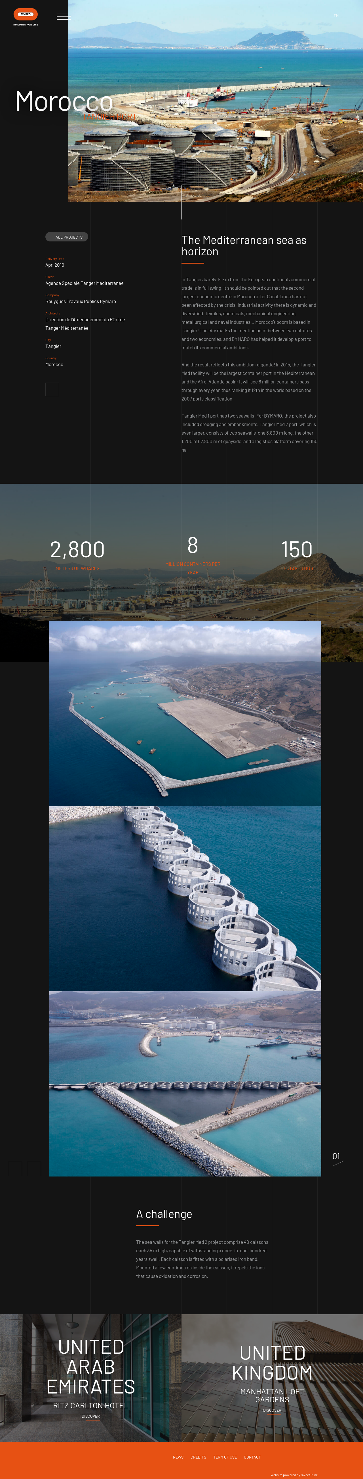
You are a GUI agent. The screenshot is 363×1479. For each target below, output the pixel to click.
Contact (252, 1457)
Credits (198, 1457)
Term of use (225, 1457)
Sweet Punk (309, 1475)
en (336, 15)
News (178, 1457)
